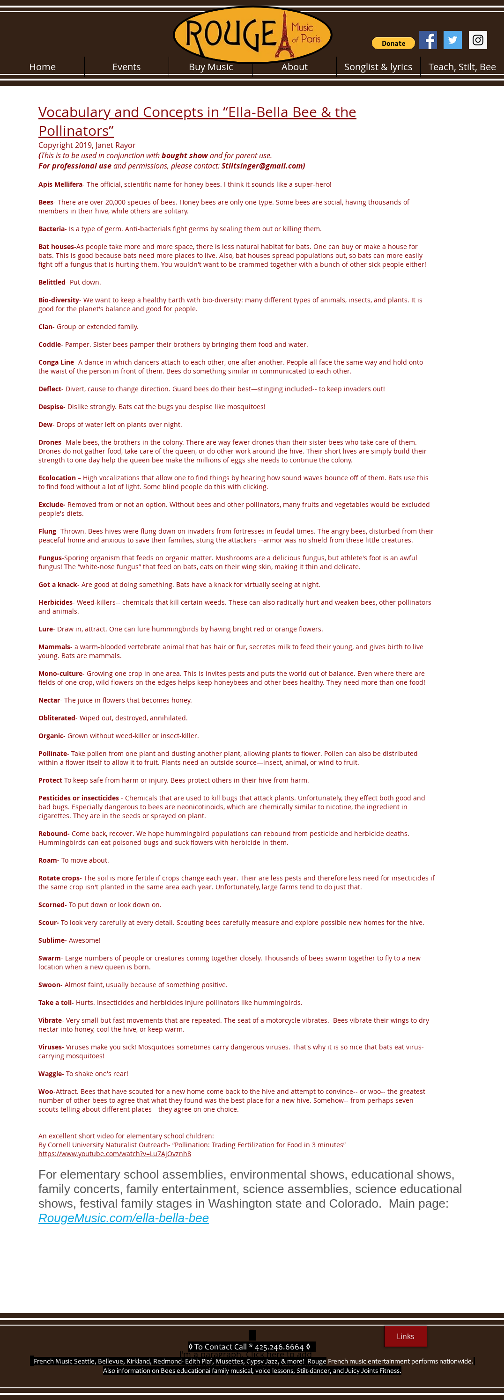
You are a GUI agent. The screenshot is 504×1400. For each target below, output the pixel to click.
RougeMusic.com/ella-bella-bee (123, 1218)
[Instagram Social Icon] (478, 40)
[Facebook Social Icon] (428, 40)
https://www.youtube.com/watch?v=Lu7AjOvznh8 (114, 1153)
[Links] (405, 1336)
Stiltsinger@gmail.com (262, 166)
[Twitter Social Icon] (453, 40)
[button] (393, 43)
